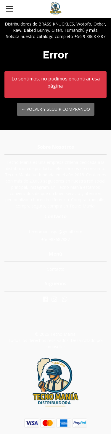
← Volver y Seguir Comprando (55, 109)
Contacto (56, 269)
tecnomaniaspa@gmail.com (55, 232)
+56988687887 (55, 239)
